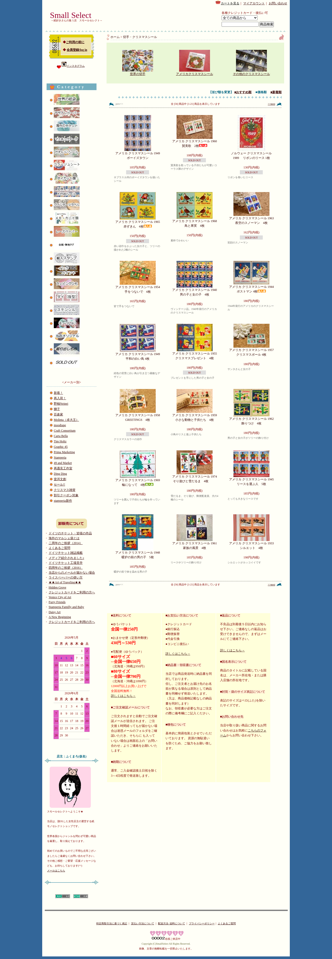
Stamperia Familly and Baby (66, 607)
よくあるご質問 (59, 548)
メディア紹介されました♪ (66, 558)
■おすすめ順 (242, 92)
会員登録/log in (77, 50)
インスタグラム (73, 65)
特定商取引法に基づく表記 (111, 923)
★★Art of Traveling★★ (65, 582)
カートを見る (227, 2)
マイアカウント (254, 3)
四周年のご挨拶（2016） (66, 567)
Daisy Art (54, 612)
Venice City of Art (60, 597)
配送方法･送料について (171, 923)
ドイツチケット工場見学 (66, 563)
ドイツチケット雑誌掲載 (66, 553)
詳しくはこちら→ (123, 696)
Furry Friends (57, 602)
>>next (271, 103)
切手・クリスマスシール (140, 37)
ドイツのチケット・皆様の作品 (70, 533)
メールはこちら (56, 870)
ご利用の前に (75, 42)
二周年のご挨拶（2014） (66, 543)
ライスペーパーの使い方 (66, 577)
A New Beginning (60, 617)
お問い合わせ (278, 3)
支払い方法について (142, 923)
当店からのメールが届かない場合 (72, 572)
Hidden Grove (57, 587)
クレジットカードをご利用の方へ (72, 592)
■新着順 (276, 92)
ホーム (115, 37)
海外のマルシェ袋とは (64, 538)
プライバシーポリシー (202, 923)
